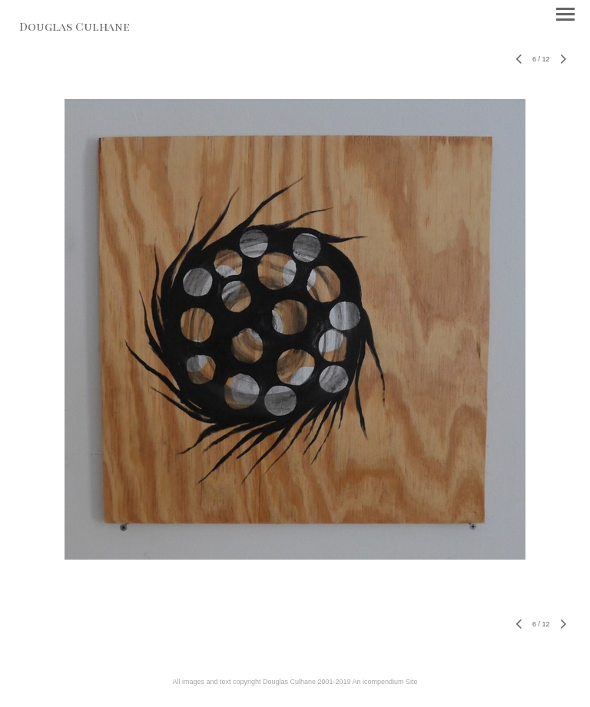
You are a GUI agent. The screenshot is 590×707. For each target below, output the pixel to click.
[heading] (74, 27)
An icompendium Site (385, 682)
